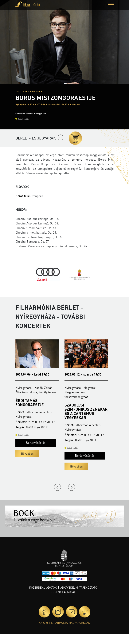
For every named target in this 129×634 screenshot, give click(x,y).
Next (71, 487)
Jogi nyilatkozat (63, 592)
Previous (57, 487)
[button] (111, 5)
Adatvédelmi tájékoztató (78, 587)
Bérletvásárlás (33, 438)
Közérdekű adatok (43, 587)
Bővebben (25, 449)
